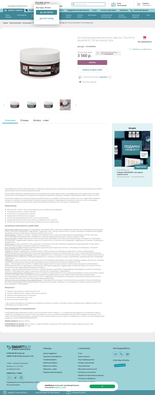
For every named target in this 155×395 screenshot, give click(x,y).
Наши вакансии (84, 366)
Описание (10, 120)
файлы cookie (60, 387)
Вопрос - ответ (41, 120)
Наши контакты (84, 356)
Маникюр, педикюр (136, 16)
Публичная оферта (50, 363)
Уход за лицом (68, 16)
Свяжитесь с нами (50, 369)
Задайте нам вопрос (17, 392)
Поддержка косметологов (78, 10)
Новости (59, 10)
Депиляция (92, 15)
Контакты (124, 10)
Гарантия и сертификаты (52, 356)
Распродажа (21, 15)
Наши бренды (8, 16)
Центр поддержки (50, 353)
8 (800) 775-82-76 (13, 356)
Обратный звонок (141, 10)
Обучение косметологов (87, 369)
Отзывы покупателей (86, 363)
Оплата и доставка (108, 10)
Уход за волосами (122, 16)
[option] (15, 105)
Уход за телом (80, 16)
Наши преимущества (86, 359)
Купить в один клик (92, 70)
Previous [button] (4, 105)
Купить (92, 62)
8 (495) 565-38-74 (13, 353)
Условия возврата (49, 359)
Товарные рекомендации (52, 372)
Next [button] (76, 105)
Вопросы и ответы (50, 366)
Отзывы (24, 120)
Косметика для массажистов (106, 16)
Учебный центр (78, 392)
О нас (95, 10)
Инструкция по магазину (48, 392)
